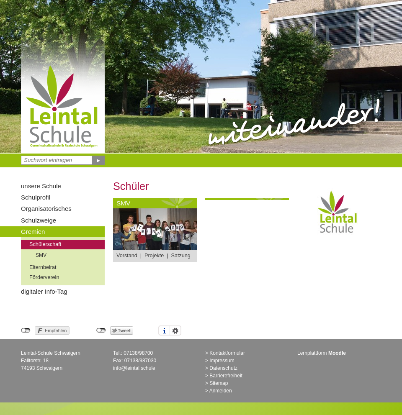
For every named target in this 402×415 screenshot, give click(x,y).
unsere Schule (41, 186)
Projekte (154, 256)
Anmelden (220, 391)
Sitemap (218, 383)
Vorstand (126, 256)
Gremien (33, 231)
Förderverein (44, 277)
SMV (41, 255)
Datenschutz (223, 368)
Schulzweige (38, 220)
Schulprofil (35, 197)
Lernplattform (321, 353)
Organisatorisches (46, 208)
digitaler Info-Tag (44, 291)
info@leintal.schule (134, 368)
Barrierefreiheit (225, 376)
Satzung (180, 256)
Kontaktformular (227, 353)
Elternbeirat (42, 267)
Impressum (221, 361)
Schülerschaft (45, 244)
